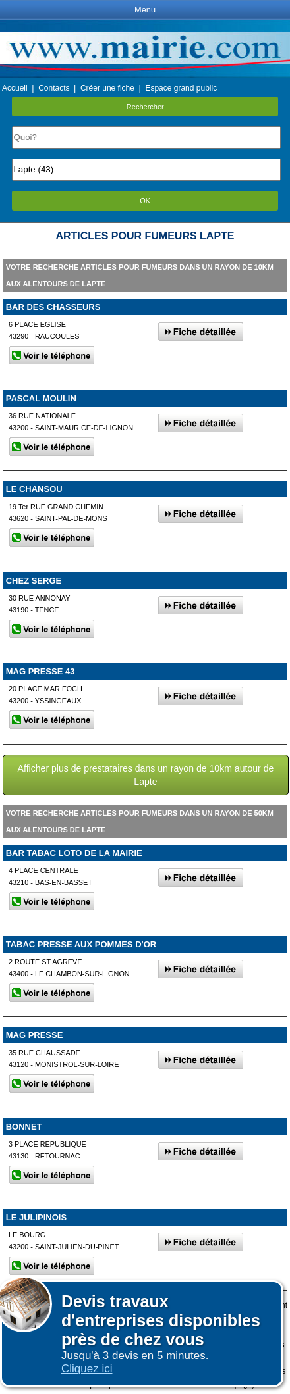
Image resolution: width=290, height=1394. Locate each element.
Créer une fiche (107, 88)
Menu (145, 9)
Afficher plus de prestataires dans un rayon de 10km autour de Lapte (146, 775)
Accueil (15, 88)
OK (145, 201)
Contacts (53, 88)
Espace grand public (181, 88)
